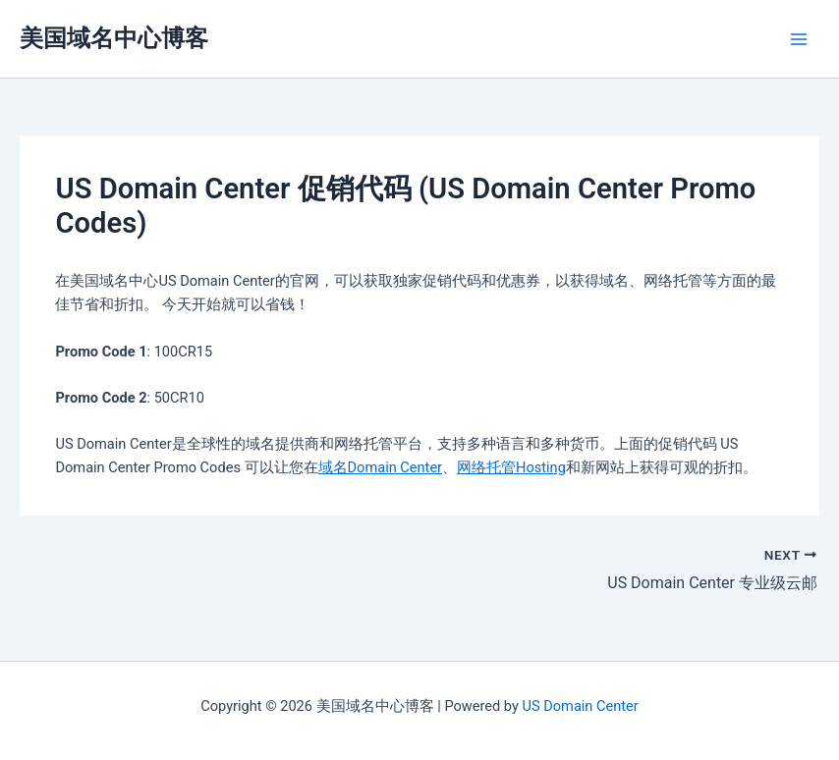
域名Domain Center (380, 467)
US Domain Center (581, 706)
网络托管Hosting (511, 467)
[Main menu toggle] (798, 39)
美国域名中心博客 (114, 38)
